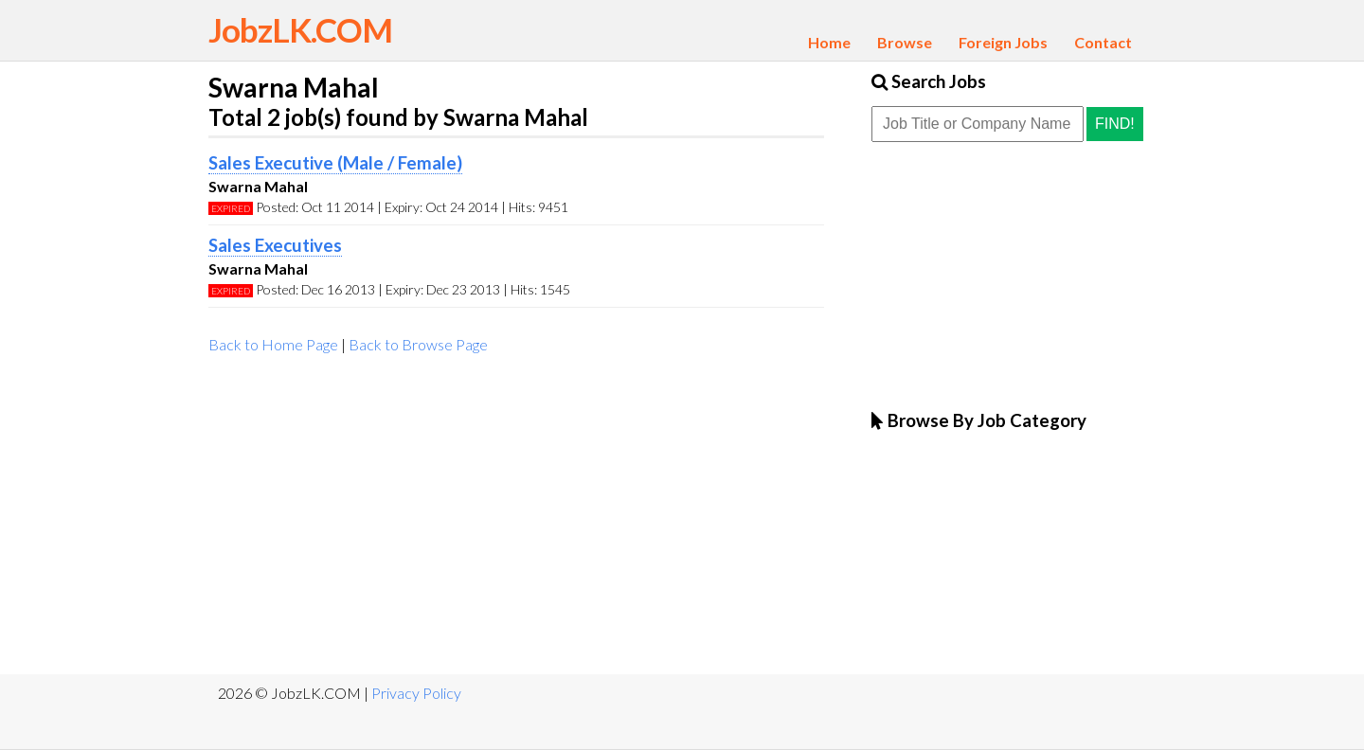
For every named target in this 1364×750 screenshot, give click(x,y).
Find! (1115, 124)
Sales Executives (275, 245)
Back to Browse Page (418, 344)
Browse (904, 42)
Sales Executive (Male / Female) (335, 162)
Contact (1103, 42)
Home (829, 42)
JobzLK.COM (300, 29)
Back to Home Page (273, 344)
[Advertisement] (516, 522)
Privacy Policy (416, 693)
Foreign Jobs (1003, 42)
